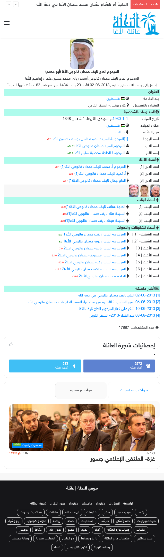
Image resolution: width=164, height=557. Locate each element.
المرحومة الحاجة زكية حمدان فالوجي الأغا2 (95, 262)
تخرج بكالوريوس (77, 547)
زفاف (141, 512)
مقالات (53, 512)
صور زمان (55, 530)
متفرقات (92, 512)
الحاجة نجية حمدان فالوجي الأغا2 (102, 276)
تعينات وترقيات (146, 521)
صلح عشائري (144, 538)
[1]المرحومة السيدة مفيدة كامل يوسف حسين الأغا (90, 139)
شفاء (57, 547)
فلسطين (116, 99)
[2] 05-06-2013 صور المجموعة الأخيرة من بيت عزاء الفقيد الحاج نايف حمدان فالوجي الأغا (94, 302)
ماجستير (87, 504)
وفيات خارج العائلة (118, 530)
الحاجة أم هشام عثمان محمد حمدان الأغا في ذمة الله (82, 4)
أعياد (97, 530)
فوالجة (120, 132)
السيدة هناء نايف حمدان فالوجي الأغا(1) (96, 214)
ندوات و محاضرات (134, 390)
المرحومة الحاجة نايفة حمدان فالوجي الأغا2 (95, 248)
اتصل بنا (114, 504)
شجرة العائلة (38, 504)
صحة (70, 521)
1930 (117, 119)
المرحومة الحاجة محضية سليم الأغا (99, 153)
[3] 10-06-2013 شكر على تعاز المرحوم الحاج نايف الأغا (119, 309)
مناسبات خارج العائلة (117, 538)
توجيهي (23, 530)
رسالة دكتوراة (102, 547)
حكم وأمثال (123, 521)
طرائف (105, 521)
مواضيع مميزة (81, 390)
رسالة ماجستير (20, 538)
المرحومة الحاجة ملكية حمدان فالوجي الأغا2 (94, 269)
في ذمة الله (72, 512)
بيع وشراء (14, 521)
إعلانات (140, 530)
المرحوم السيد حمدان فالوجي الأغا (100, 146)
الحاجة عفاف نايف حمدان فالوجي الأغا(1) (95, 207)
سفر (107, 512)
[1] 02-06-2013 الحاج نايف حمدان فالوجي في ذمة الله (119, 295)
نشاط (38, 530)
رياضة (56, 521)
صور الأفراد (57, 504)
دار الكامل (68, 538)
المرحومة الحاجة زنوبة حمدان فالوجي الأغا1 (94, 241)
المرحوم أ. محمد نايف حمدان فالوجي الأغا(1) (93, 167)
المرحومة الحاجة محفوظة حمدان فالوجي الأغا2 (92, 255)
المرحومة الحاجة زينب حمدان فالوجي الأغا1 (94, 234)
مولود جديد (124, 512)
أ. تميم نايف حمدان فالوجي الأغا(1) (100, 174)
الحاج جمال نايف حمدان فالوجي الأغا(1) (97, 181)
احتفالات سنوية (45, 538)
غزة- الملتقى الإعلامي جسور (122, 459)
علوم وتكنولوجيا (36, 521)
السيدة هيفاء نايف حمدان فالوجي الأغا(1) (95, 221)
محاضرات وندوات (31, 512)
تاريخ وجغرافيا (89, 538)
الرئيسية (128, 504)
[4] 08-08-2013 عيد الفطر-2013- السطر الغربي (124, 316)
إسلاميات (87, 521)
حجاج (71, 530)
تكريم (84, 530)
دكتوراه (100, 504)
